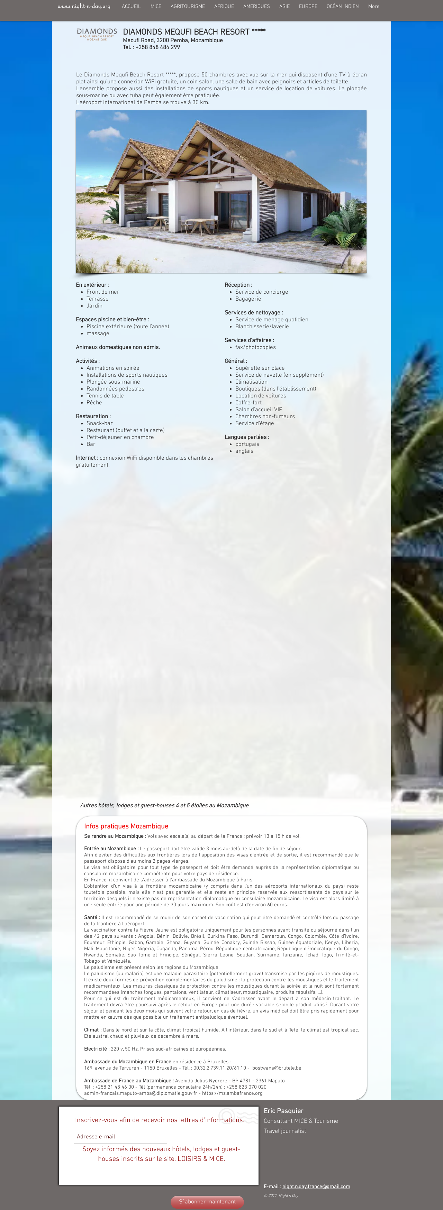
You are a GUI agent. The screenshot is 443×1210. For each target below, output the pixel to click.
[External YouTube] (221, 563)
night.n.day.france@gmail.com (316, 1187)
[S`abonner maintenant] (207, 1202)
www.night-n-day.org (83, 6)
